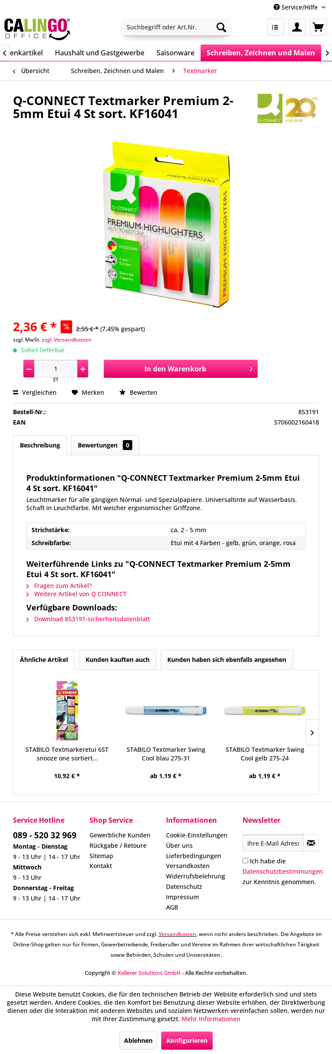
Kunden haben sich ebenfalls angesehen (226, 659)
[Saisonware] (175, 53)
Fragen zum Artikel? (59, 585)
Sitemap (101, 856)
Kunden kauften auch (118, 659)
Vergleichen (35, 392)
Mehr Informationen (211, 1019)
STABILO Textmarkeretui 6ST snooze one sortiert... (67, 753)
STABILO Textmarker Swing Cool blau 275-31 (166, 753)
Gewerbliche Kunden (119, 835)
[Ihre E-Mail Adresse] (273, 843)
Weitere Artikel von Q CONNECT (76, 594)
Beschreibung (40, 445)
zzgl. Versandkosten (67, 339)
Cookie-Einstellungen (196, 835)
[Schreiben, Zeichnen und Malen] (261, 53)
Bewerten (138, 392)
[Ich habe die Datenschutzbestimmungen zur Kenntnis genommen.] (245, 860)
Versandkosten (188, 866)
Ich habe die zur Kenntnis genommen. (283, 871)
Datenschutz (184, 886)
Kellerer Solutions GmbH (149, 973)
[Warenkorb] (318, 27)
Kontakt (100, 866)
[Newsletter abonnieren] (311, 843)
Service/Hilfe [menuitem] (296, 7)
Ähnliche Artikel (44, 659)
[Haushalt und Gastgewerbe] (99, 53)
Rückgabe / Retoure (118, 845)
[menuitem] (177, 27)
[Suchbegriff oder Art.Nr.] (177, 27)
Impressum (182, 897)
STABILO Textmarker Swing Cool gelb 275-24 (265, 753)
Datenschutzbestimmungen (283, 871)
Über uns (179, 845)
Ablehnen (138, 1040)
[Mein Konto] (297, 27)
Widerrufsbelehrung (195, 876)
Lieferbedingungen (193, 856)
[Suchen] (221, 27)
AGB (172, 907)
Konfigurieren (187, 1040)
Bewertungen (105, 445)
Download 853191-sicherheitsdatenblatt (88, 619)
